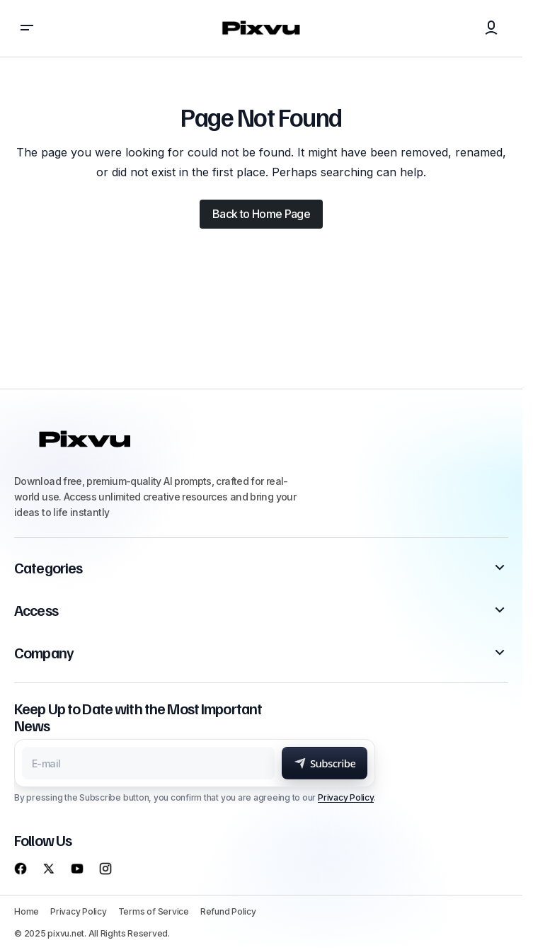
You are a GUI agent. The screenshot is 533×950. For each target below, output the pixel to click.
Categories (48, 567)
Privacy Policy (346, 797)
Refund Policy (228, 911)
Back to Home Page (261, 214)
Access (36, 610)
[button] (27, 28)
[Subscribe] (325, 763)
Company (44, 652)
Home (26, 911)
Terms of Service (153, 911)
